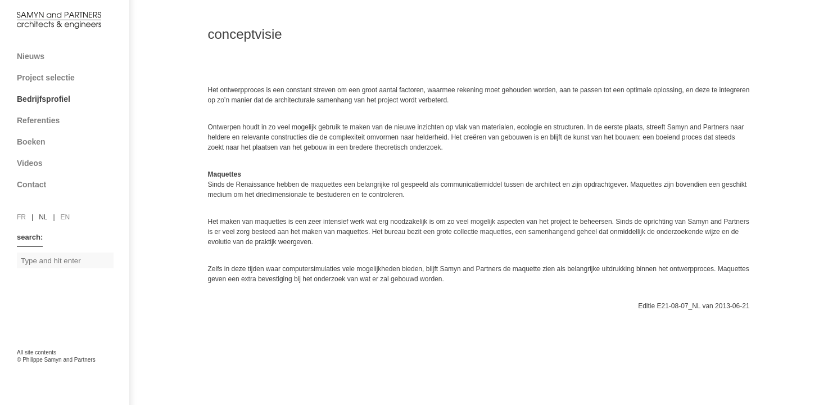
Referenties (69, 120)
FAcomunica (65, 371)
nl (43, 217)
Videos (30, 163)
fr (21, 217)
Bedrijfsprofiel (69, 99)
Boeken (69, 141)
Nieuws (30, 56)
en (65, 217)
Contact (69, 184)
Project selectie (69, 77)
